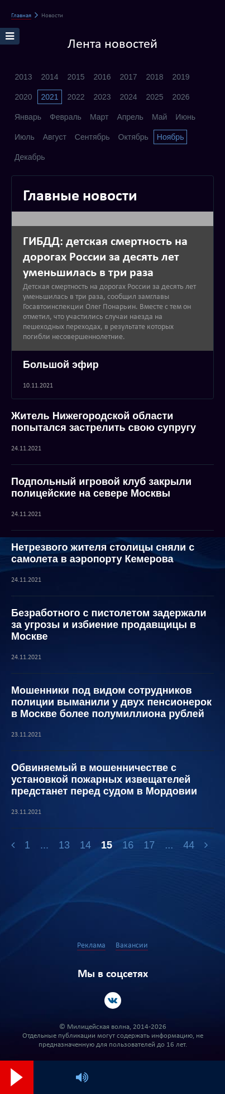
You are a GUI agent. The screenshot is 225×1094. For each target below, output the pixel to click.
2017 (128, 76)
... (44, 845)
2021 (49, 96)
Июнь (185, 116)
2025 (154, 96)
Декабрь (30, 157)
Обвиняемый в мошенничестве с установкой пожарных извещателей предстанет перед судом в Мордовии (104, 779)
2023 (102, 96)
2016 (102, 76)
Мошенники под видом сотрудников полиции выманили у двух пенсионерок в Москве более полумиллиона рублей (111, 702)
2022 (75, 96)
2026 (180, 96)
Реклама (91, 945)
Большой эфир (61, 364)
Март (99, 116)
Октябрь (133, 137)
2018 (154, 76)
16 (127, 845)
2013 (23, 76)
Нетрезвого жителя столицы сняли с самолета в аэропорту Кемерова (102, 553)
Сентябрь (92, 137)
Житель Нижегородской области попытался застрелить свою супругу (103, 421)
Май (159, 116)
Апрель (130, 116)
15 (106, 845)
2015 (75, 76)
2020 (23, 96)
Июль (25, 137)
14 (85, 845)
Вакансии (132, 945)
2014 (49, 76)
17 (149, 845)
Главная (21, 16)
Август (54, 137)
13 (64, 845)
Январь (28, 116)
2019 (180, 76)
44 (188, 845)
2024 (128, 96)
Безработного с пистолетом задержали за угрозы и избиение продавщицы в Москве (109, 624)
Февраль (66, 116)
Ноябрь (170, 137)
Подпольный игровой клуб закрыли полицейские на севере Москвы (101, 487)
